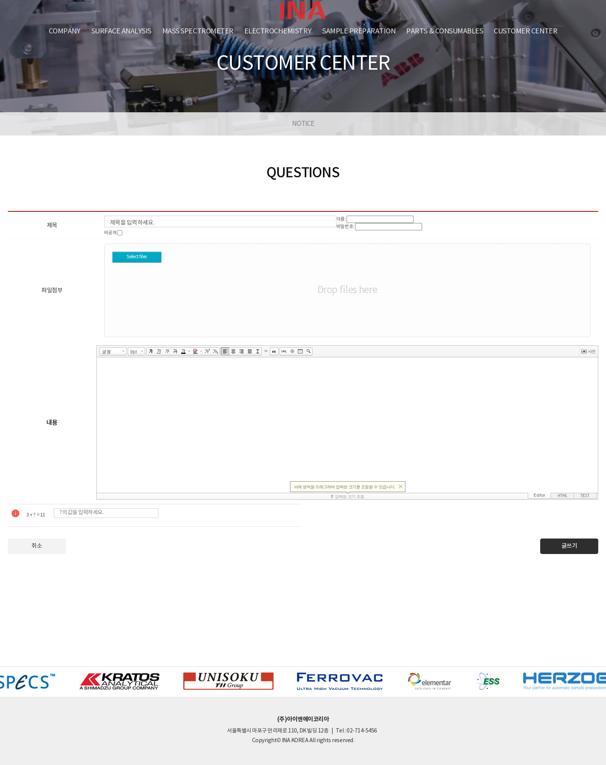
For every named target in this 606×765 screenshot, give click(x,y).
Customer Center (525, 30)
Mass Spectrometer (197, 30)
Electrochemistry (277, 30)
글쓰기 (569, 546)
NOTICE (303, 124)
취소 (36, 546)
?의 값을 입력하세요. (81, 512)
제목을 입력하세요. (132, 223)
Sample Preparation (358, 30)
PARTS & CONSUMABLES (444, 30)
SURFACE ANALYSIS (121, 30)
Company (65, 30)
